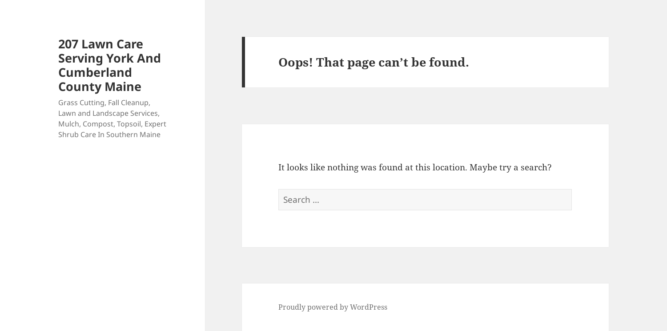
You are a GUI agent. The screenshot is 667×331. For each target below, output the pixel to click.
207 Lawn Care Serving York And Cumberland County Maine (109, 65)
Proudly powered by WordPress (332, 307)
